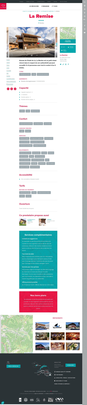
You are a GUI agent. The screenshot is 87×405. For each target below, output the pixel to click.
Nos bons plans (10, 84)
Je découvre (34, 6)
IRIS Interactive (55, 391)
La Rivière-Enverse (41, 1)
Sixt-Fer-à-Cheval (63, 1)
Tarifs (7, 73)
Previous (27, 55)
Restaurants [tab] (57, 318)
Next (36, 55)
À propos (21, 1)
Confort (8, 67)
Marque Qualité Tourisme (63, 371)
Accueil (24, 11)
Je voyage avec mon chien (33, 11)
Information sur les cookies (41, 391)
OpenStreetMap (30, 352)
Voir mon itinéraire (68, 41)
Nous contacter (13, 366)
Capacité (8, 62)
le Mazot (49, 219)
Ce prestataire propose (11, 78)
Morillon (49, 1)
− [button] (61, 31)
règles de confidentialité (38, 393)
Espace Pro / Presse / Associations (65, 377)
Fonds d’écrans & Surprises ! (62, 383)
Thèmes (8, 65)
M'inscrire (71, 365)
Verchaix (55, 1)
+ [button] (61, 29)
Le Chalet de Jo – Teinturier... (31, 220)
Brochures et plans (61, 380)
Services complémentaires (11, 81)
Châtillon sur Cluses (30, 1)
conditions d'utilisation (49, 393)
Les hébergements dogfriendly (47, 11)
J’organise (45, 6)
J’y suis (54, 6)
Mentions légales (32, 391)
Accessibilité (9, 70)
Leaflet (25, 352)
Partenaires (59, 374)
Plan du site (26, 391)
